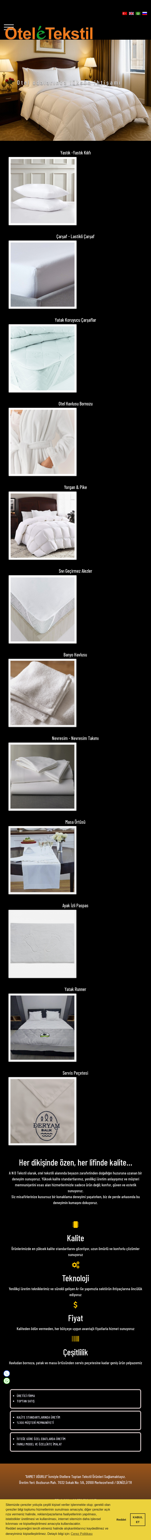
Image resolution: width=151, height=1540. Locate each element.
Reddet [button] (121, 1519)
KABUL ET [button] (138, 1520)
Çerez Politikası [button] (82, 1533)
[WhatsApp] (7, 1380)
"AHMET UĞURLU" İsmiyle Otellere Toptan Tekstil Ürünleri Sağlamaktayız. (75, 1476)
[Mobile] (7, 1373)
